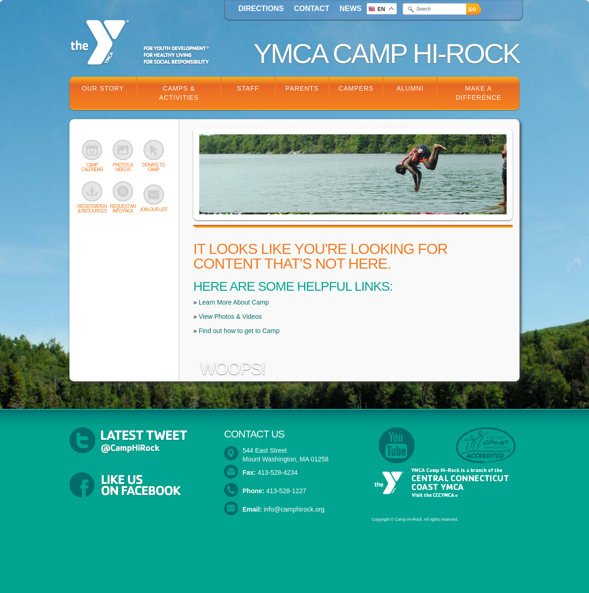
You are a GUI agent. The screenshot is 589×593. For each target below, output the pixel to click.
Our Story (103, 88)
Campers (356, 88)
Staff (248, 88)
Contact (311, 8)
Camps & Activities (179, 93)
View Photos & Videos (230, 316)
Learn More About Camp (234, 302)
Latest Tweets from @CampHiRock (139, 440)
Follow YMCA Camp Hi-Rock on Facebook (139, 485)
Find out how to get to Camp (239, 330)
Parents (301, 88)
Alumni (410, 88)
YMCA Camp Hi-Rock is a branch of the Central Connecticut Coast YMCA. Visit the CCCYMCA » (440, 483)
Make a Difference (478, 93)
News (351, 8)
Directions (261, 8)
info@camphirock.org (294, 509)
